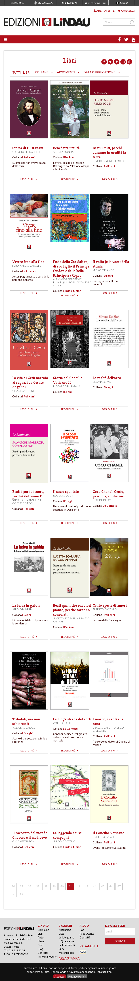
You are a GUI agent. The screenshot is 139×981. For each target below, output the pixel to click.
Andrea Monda (63, 151)
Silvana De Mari (103, 381)
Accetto (59, 976)
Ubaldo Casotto (104, 727)
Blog (40, 948)
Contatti (43, 952)
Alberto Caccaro (105, 609)
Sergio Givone (103, 160)
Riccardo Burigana (66, 386)
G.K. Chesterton (23, 841)
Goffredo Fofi (22, 503)
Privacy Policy (77, 976)
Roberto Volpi (63, 495)
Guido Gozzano (64, 841)
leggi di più (28, 179)
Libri (40, 933)
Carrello (126, 10)
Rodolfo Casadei (24, 727)
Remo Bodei (122, 160)
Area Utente (87, 933)
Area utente (104, 10)
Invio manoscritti (48, 956)
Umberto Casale (104, 836)
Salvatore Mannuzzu (26, 500)
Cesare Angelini (23, 390)
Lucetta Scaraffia (65, 618)
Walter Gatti (62, 723)
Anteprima (65, 929)
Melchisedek (66, 952)
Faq (82, 929)
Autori (41, 937)
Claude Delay (102, 500)
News (41, 941)
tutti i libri (21, 72)
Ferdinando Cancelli (27, 265)
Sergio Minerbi (22, 609)
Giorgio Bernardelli (26, 151)
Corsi (41, 945)
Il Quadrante (66, 941)
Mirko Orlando (104, 270)
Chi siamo (43, 929)
